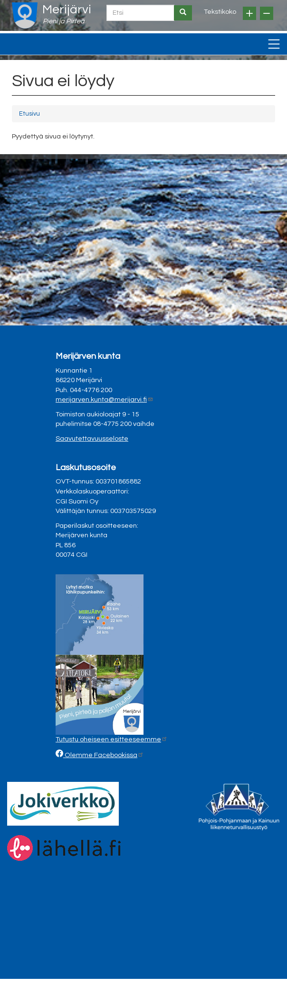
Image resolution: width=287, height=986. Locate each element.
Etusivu (29, 113)
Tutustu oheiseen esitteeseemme (112, 739)
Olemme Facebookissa (103, 755)
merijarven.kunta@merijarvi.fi (104, 399)
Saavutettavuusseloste (92, 438)
